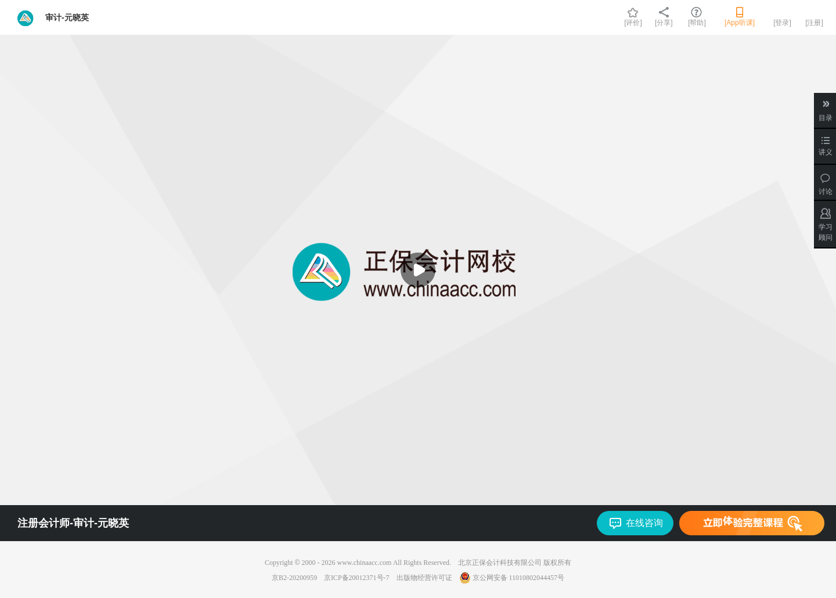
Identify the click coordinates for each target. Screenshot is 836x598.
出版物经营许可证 (424, 578)
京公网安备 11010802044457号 (512, 578)
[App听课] (740, 23)
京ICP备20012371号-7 (357, 578)
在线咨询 (644, 523)
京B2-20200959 (294, 578)
